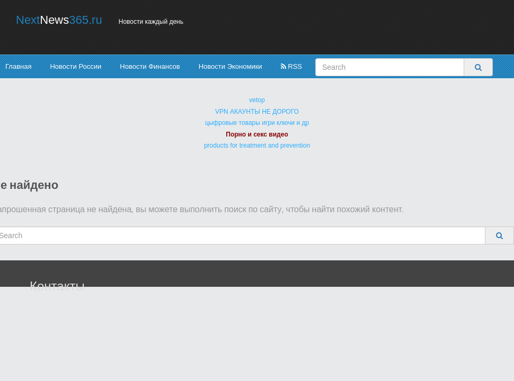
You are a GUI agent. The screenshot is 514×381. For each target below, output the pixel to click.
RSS (291, 66)
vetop (256, 100)
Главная (18, 66)
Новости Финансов (150, 66)
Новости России (75, 66)
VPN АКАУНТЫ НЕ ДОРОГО (257, 111)
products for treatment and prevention (257, 145)
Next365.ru (59, 19)
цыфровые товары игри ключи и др (257, 122)
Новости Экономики (230, 66)
